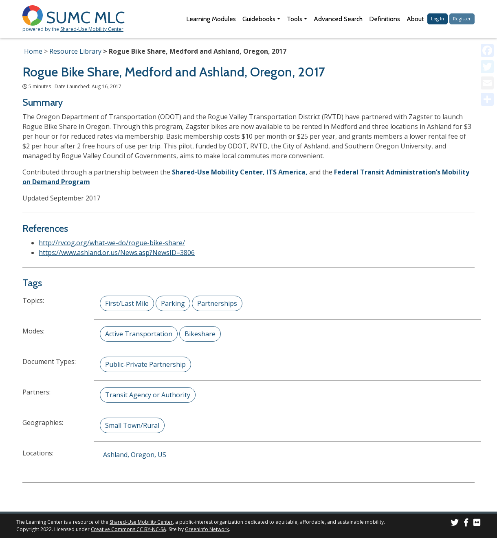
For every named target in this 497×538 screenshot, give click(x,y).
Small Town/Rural (132, 425)
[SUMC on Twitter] (455, 523)
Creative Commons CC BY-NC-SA (128, 529)
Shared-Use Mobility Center (91, 29)
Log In (437, 18)
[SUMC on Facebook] (466, 523)
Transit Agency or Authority (147, 394)
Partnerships (217, 303)
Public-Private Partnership (145, 364)
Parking (173, 303)
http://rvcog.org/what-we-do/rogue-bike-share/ (112, 242)
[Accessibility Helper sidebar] (487, 10)
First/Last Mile (127, 303)
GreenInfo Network (207, 529)
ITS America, (287, 172)
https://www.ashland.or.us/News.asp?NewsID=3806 (117, 252)
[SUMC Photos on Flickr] (477, 523)
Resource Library (75, 51)
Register (462, 18)
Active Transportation (138, 333)
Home (33, 51)
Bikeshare (200, 333)
